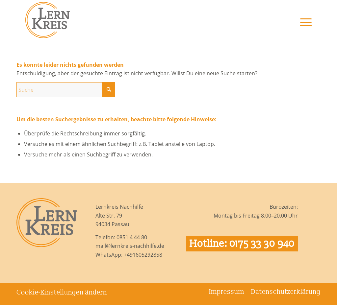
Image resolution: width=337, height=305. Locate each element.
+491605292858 (143, 254)
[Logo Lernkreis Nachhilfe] (47, 20)
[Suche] (65, 89)
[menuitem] (303, 30)
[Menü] (303, 30)
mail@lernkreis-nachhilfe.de (129, 245)
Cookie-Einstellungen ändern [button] (61, 292)
